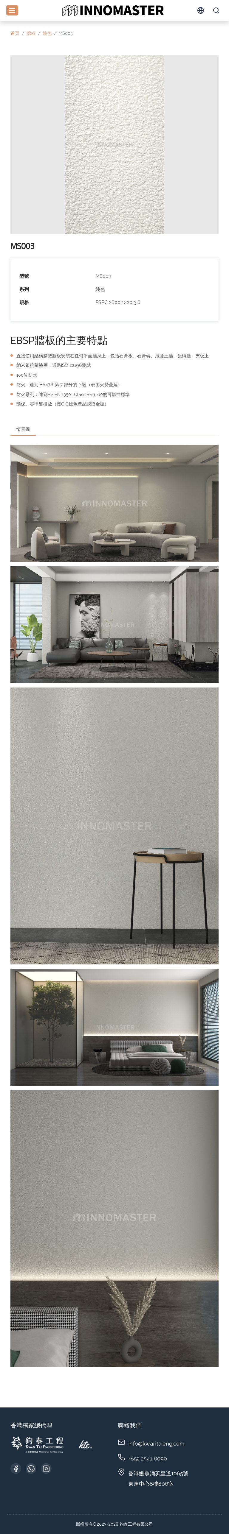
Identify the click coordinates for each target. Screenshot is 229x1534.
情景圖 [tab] (23, 429)
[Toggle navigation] (12, 10)
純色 (47, 33)
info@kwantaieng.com (156, 1444)
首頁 (14, 33)
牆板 (31, 33)
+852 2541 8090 (147, 1458)
